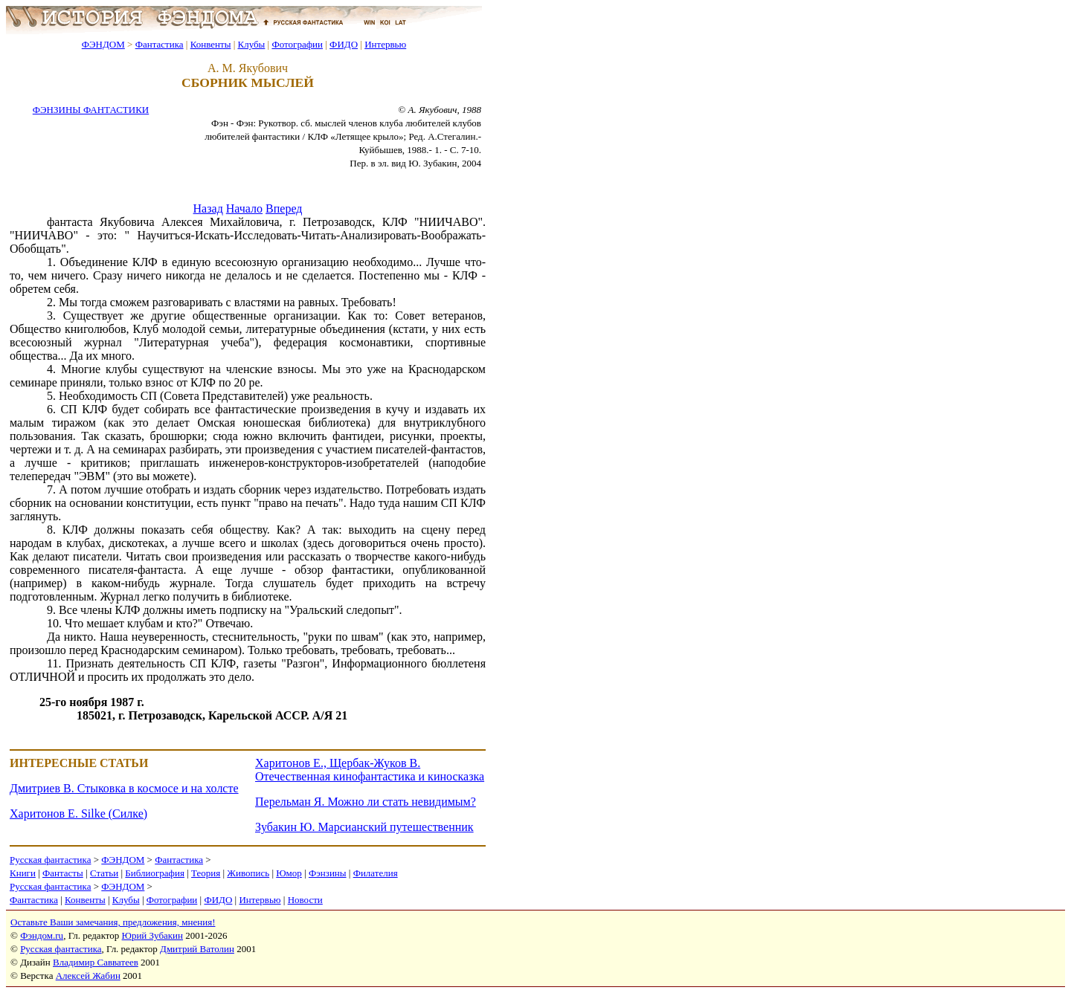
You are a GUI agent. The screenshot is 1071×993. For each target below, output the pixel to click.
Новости (305, 899)
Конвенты (210, 44)
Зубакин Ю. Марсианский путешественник (364, 827)
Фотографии (297, 44)
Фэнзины (328, 873)
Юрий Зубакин (152, 935)
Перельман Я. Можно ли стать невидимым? (365, 801)
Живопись (248, 873)
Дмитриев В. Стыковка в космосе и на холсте (124, 788)
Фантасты (62, 873)
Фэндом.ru (41, 935)
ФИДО (343, 44)
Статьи (104, 873)
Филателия (375, 873)
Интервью (385, 44)
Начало (244, 208)
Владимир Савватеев (95, 962)
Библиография (154, 873)
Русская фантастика (50, 859)
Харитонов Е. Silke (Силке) (78, 813)
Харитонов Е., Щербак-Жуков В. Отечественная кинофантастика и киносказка (369, 770)
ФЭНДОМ (103, 44)
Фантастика (159, 44)
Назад (208, 208)
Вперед (284, 208)
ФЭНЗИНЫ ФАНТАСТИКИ (91, 109)
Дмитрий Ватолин (197, 948)
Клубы (251, 44)
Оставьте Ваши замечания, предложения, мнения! (112, 922)
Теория (205, 873)
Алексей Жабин (88, 975)
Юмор (289, 873)
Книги (23, 873)
